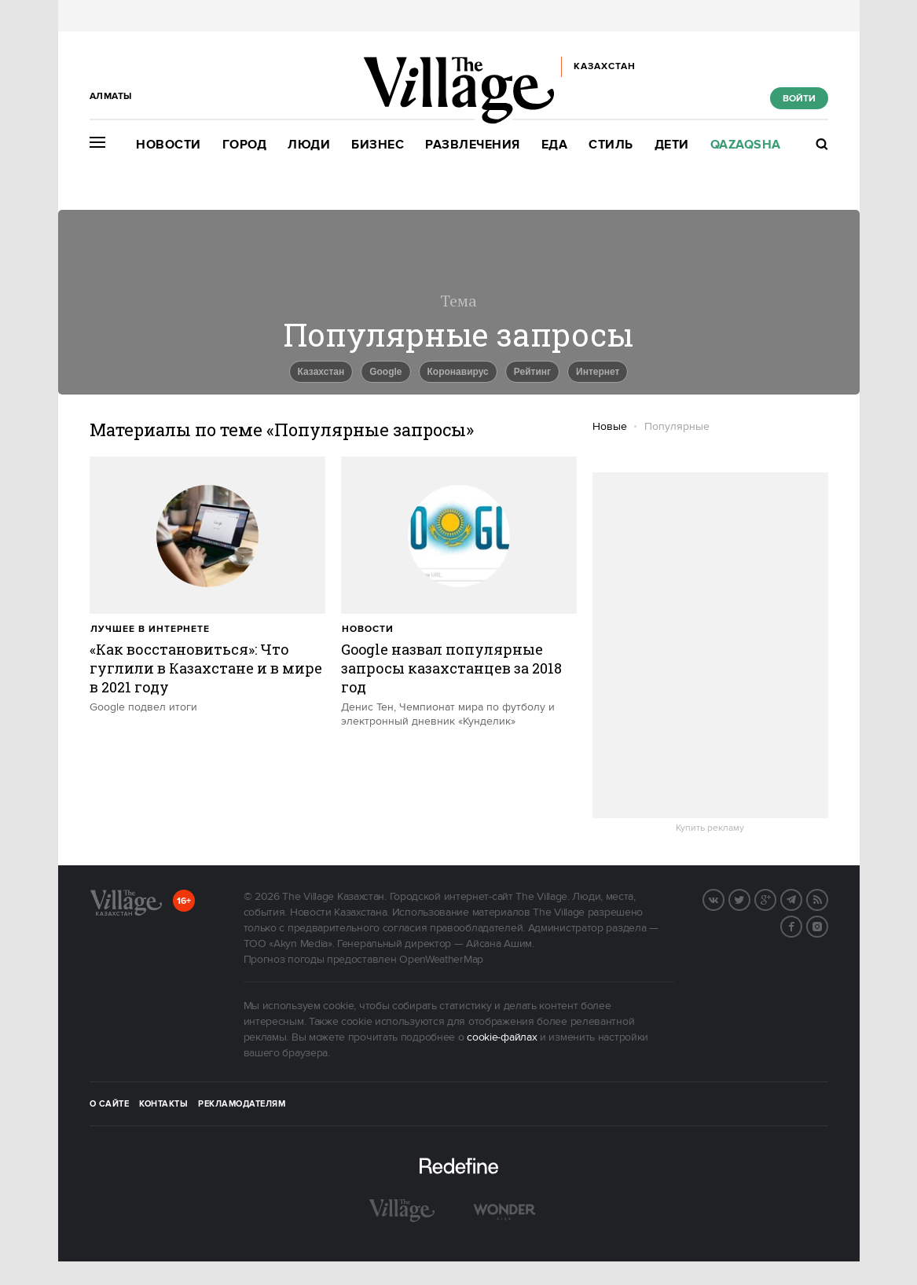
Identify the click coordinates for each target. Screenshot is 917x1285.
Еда (554, 145)
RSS (827, 898)
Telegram (801, 898)
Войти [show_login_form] (799, 99)
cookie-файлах (502, 1037)
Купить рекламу (710, 828)
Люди (309, 145)
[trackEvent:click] (207, 585)
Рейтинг (532, 371)
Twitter (749, 898)
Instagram (827, 925)
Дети (672, 145)
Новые (609, 427)
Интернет (597, 371)
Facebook (801, 925)
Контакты (163, 1104)
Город (244, 145)
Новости (168, 145)
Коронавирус (458, 371)
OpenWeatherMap (441, 960)
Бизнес (377, 145)
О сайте (110, 1104)
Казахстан (321, 371)
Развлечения (472, 145)
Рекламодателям (241, 1104)
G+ (775, 898)
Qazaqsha (745, 145)
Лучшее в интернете (150, 629)
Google (385, 371)
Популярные (677, 427)
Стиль (611, 145)
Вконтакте (723, 898)
